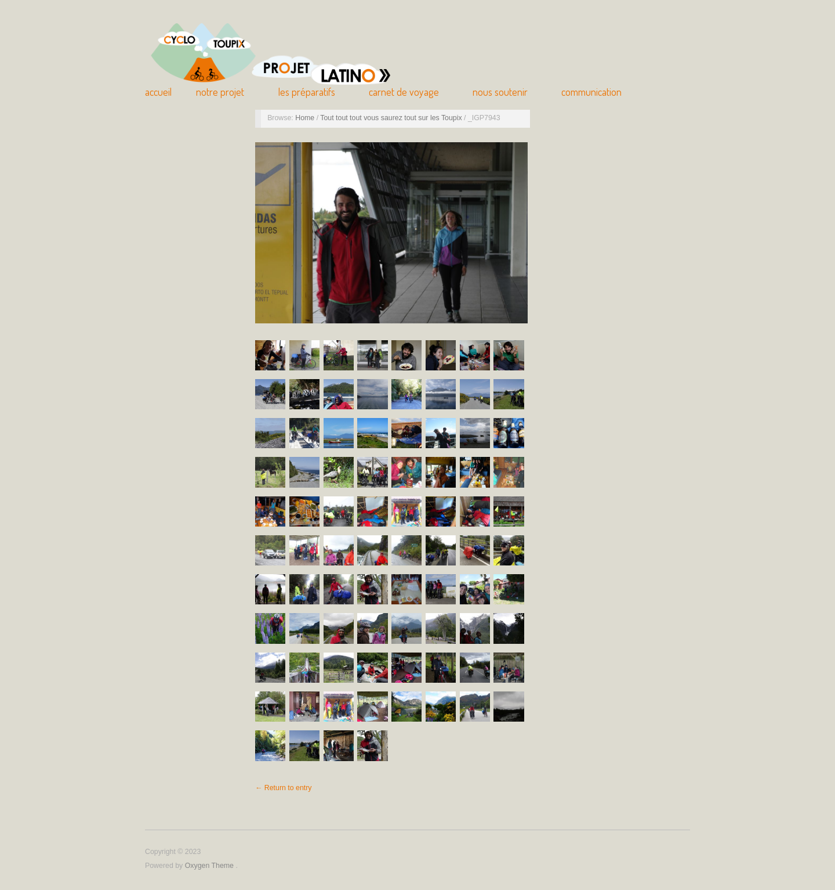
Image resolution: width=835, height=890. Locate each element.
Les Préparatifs (306, 92)
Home (305, 118)
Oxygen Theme (210, 866)
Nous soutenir (500, 92)
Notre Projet (220, 92)
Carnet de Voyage (404, 92)
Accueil (158, 92)
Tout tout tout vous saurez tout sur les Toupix (392, 118)
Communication (591, 92)
